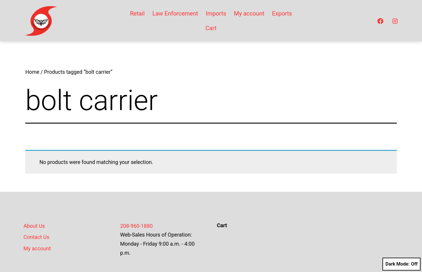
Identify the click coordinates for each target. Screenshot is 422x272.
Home (32, 72)
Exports (282, 13)
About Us (34, 226)
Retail (137, 13)
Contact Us (36, 237)
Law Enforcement (175, 13)
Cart (211, 28)
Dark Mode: (401, 264)
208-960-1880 (136, 226)
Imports (216, 13)
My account (249, 13)
